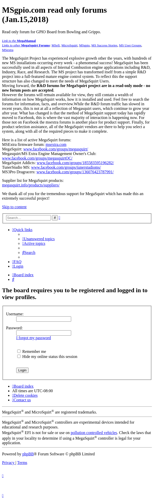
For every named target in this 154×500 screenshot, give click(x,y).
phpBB (28, 454)
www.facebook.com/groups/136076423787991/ (75, 172)
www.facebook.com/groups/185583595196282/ (75, 163)
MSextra (7, 50)
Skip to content (14, 207)
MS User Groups (130, 45)
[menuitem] (38, 239)
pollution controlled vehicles (94, 432)
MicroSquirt (69, 45)
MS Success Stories (104, 45)
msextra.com (56, 144)
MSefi (55, 45)
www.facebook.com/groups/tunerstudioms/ (66, 167)
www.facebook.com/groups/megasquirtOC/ (37, 158)
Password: (14, 328)
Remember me (31, 351)
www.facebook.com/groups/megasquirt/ (55, 149)
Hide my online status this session (47, 356)
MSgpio (84, 45)
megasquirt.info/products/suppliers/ (31, 185)
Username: (15, 314)
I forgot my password (33, 338)
